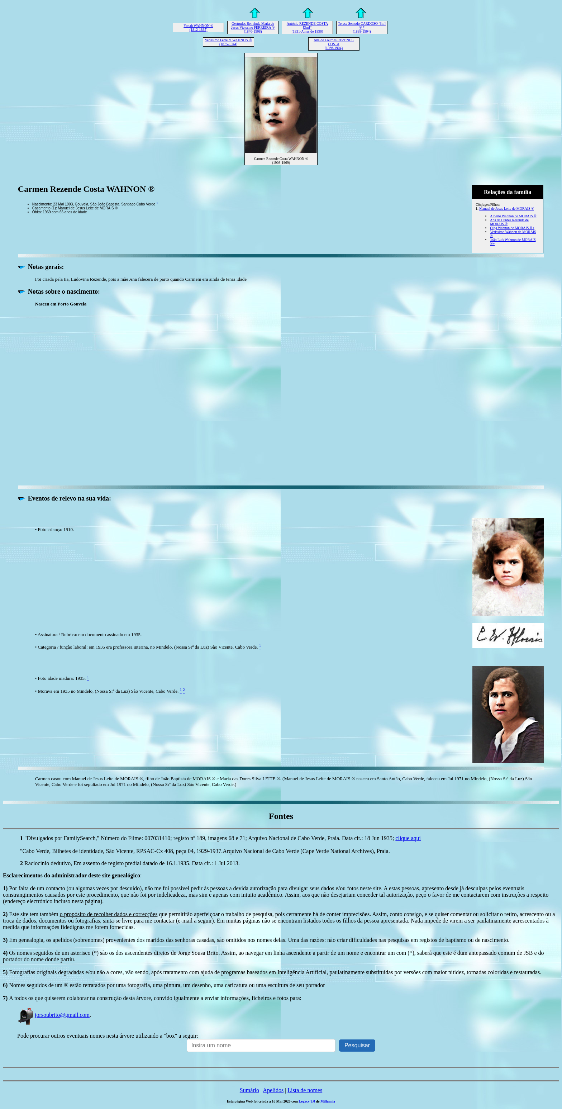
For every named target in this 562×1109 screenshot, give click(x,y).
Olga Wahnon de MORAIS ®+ (512, 228)
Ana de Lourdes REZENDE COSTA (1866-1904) (334, 44)
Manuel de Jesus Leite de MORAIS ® (506, 208)
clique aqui (408, 838)
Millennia (327, 1101)
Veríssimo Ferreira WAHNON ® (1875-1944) (228, 42)
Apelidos (273, 1090)
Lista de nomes (304, 1090)
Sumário (249, 1090)
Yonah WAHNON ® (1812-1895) (198, 28)
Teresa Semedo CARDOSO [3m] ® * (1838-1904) (362, 27)
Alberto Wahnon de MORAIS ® (513, 216)
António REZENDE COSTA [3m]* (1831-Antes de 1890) (307, 27)
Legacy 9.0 (307, 1101)
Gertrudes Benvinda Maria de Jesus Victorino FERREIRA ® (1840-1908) (253, 27)
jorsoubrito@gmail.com (53, 1015)
